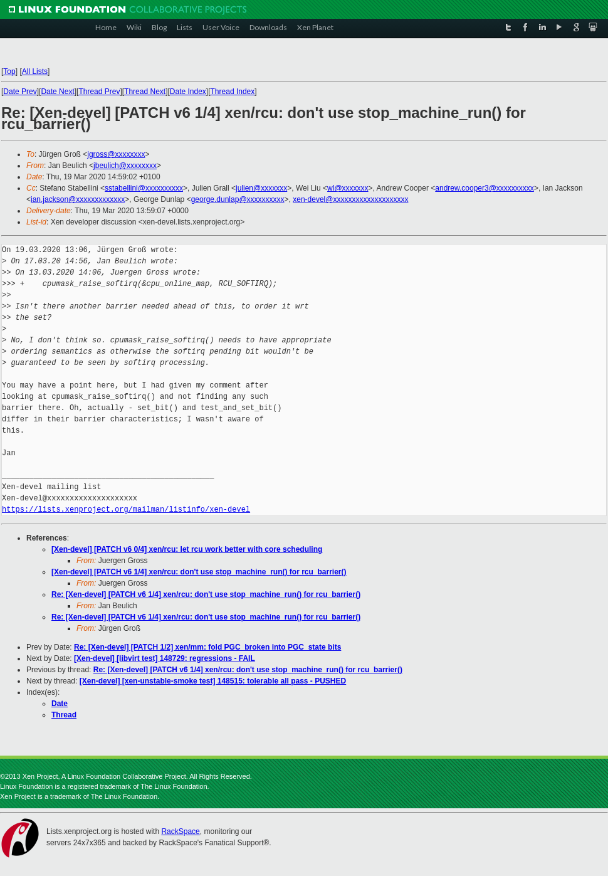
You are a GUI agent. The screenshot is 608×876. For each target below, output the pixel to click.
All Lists (35, 71)
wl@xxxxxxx (348, 188)
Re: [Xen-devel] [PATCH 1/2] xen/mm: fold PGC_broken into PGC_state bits (207, 647)
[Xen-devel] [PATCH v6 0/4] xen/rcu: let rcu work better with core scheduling (186, 549)
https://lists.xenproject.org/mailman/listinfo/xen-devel (126, 509)
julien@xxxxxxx (261, 188)
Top (9, 71)
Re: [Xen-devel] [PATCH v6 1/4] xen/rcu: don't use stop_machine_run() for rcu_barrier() (205, 594)
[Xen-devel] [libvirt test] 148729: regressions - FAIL (164, 658)
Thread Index (233, 91)
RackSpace (180, 831)
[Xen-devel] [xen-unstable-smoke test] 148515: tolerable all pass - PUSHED (213, 681)
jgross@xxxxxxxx (116, 154)
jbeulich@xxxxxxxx (125, 165)
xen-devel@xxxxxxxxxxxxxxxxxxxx (350, 199)
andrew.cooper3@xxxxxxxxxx (484, 188)
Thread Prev (99, 91)
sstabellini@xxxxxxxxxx (144, 188)
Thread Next (144, 91)
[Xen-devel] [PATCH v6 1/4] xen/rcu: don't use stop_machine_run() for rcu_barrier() (199, 571)
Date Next (57, 91)
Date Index (188, 91)
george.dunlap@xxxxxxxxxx (238, 199)
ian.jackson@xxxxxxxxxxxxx (78, 199)
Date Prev (19, 91)
